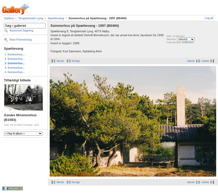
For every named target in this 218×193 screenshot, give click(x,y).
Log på (209, 18)
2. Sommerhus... (15, 58)
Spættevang (56, 18)
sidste (205, 61)
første (60, 61)
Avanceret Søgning (21, 30)
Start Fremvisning (21, 39)
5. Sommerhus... (15, 72)
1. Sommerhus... (15, 54)
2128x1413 (188, 42)
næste (191, 61)
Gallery (9, 18)
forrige (76, 61)
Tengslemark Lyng (30, 18)
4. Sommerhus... (15, 67)
